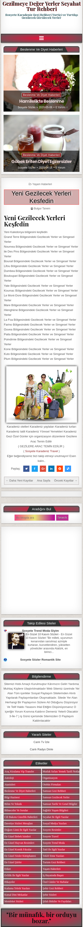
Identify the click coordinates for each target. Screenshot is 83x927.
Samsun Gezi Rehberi (54, 790)
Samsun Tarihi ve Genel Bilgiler (60, 804)
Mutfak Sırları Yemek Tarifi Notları (62, 771)
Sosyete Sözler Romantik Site (40, 659)
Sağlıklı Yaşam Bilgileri (55, 810)
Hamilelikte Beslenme (41, 101)
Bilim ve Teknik (13, 804)
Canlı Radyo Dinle (41, 749)
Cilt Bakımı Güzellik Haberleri (20, 817)
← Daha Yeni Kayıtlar (19, 480)
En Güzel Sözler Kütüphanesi (20, 855)
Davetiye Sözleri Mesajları (18, 823)
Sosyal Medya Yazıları (55, 823)
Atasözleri (9, 784)
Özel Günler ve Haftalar (56, 881)
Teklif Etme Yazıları (53, 855)
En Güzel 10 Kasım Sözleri (42, 634)
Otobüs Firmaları (52, 784)
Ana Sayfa (43, 480)
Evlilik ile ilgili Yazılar (16, 875)
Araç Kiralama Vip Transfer (19, 771)
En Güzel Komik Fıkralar (17, 849)
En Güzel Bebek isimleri (17, 836)
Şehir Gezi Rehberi (53, 888)
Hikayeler (9, 881)
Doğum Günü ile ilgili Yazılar (20, 829)
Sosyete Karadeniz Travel (41, 451)
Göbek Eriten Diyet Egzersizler (41, 161)
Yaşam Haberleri (42, 184)
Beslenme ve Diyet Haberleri (41, 95)
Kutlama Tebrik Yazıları (17, 888)
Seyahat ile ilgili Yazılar (56, 817)
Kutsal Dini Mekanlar (16, 894)
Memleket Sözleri (13, 901)
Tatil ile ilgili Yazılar (54, 849)
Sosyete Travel (50, 836)
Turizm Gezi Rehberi (54, 862)
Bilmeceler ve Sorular (16, 810)
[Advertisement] (42, 26)
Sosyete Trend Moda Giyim (40, 630)
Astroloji (9, 777)
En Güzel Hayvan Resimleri (19, 842)
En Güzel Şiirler (13, 862)
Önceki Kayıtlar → (65, 480)
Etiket (7, 868)
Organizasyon (50, 777)
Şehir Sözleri (49, 894)
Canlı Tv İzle (41, 742)
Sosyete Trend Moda (54, 842)
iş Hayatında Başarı (53, 875)
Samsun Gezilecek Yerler (56, 797)
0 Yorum (60, 107)
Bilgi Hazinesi (12, 797)
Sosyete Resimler (52, 829)
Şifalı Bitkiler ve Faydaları (57, 901)
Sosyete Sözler (27, 107)
